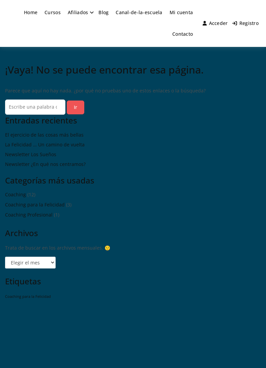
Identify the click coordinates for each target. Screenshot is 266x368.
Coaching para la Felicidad (35, 204)
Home (30, 12)
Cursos (53, 12)
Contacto (182, 34)
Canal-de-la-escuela (139, 12)
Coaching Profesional (29, 214)
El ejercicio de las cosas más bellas (44, 135)
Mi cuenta (181, 12)
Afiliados (78, 12)
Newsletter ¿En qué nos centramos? (45, 164)
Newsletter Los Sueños (30, 154)
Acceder (215, 23)
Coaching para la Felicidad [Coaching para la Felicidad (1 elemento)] (28, 296)
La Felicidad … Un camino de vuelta (45, 144)
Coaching (15, 194)
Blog (103, 12)
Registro (245, 23)
